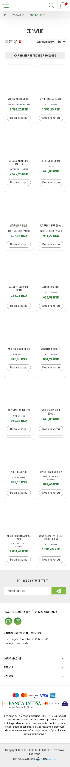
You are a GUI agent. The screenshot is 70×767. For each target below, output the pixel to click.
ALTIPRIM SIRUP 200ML (51, 225)
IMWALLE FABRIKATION (18, 105)
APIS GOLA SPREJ (19, 472)
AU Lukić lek (51, 105)
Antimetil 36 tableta (19, 410)
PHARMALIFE (18, 477)
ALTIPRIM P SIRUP (19, 225)
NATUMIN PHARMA (19, 169)
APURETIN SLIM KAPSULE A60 (19, 537)
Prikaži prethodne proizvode (37, 55)
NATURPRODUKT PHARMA (51, 478)
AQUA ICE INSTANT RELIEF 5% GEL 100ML (51, 537)
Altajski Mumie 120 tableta (19, 162)
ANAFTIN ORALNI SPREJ (19, 348)
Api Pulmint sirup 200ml (51, 412)
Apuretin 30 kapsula (51, 472)
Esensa (51, 166)
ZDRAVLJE (18, 15)
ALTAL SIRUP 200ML (51, 160)
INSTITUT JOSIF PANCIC (18, 231)
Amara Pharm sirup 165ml (19, 288)
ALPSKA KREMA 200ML (19, 99)
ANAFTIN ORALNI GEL (51, 287)
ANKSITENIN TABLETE (51, 348)
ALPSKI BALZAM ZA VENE (51, 99)
